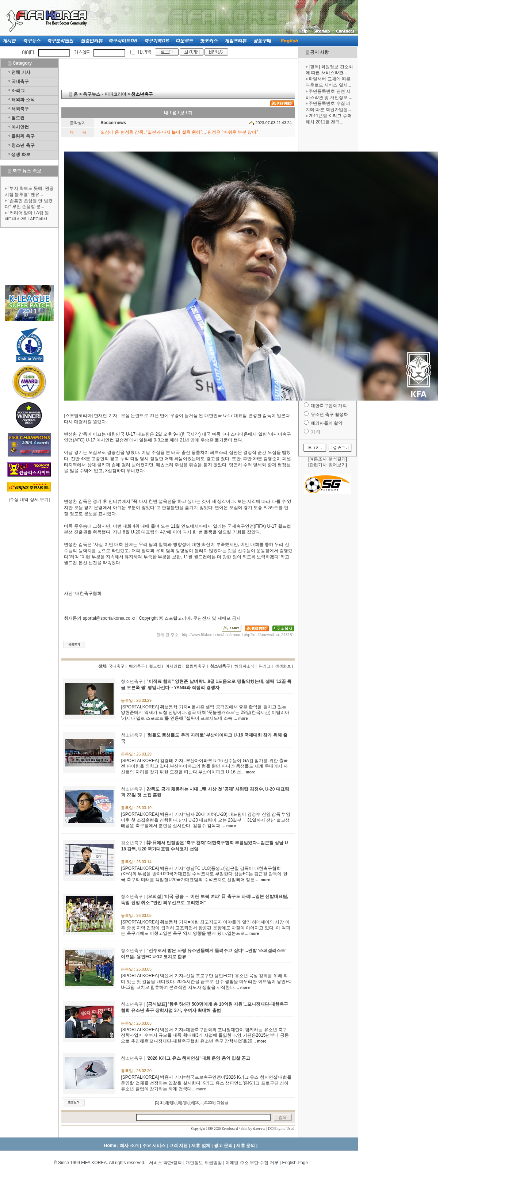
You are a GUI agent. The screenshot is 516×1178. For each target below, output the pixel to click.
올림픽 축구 (22, 136)
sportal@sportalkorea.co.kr (109, 618)
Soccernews (113, 122)
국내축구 (20, 81)
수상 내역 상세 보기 (29, 499)
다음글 (223, 1102)
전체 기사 (20, 72)
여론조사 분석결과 (327, 459)
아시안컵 (20, 127)
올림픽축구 (196, 666)
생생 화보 (20, 154)
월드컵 (17, 118)
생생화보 (283, 666)
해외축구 (20, 108)
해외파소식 (244, 666)
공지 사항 (319, 52)
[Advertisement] (327, 240)
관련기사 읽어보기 (327, 464)
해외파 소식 (22, 99)
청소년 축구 (22, 145)
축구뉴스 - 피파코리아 (104, 94)
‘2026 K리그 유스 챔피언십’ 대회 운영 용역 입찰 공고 (198, 1058)
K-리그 (18, 90)
